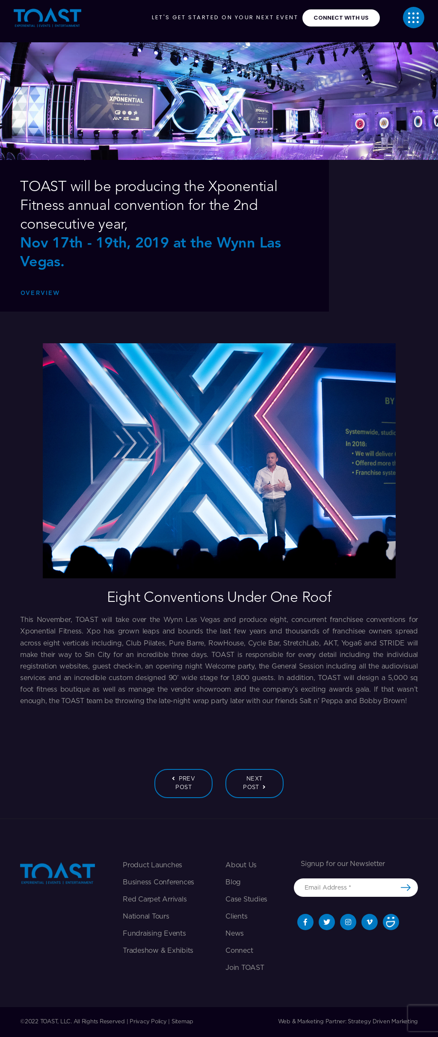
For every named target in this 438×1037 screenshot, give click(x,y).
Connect (239, 950)
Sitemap (182, 1022)
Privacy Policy (148, 1022)
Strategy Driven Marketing (383, 1022)
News (234, 933)
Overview (41, 293)
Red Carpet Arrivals (154, 899)
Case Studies (246, 899)
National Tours (146, 916)
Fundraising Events (154, 933)
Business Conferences (158, 882)
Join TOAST (244, 967)
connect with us (341, 18)
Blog (233, 882)
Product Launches (152, 865)
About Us (241, 865)
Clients (236, 916)
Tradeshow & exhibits (158, 950)
